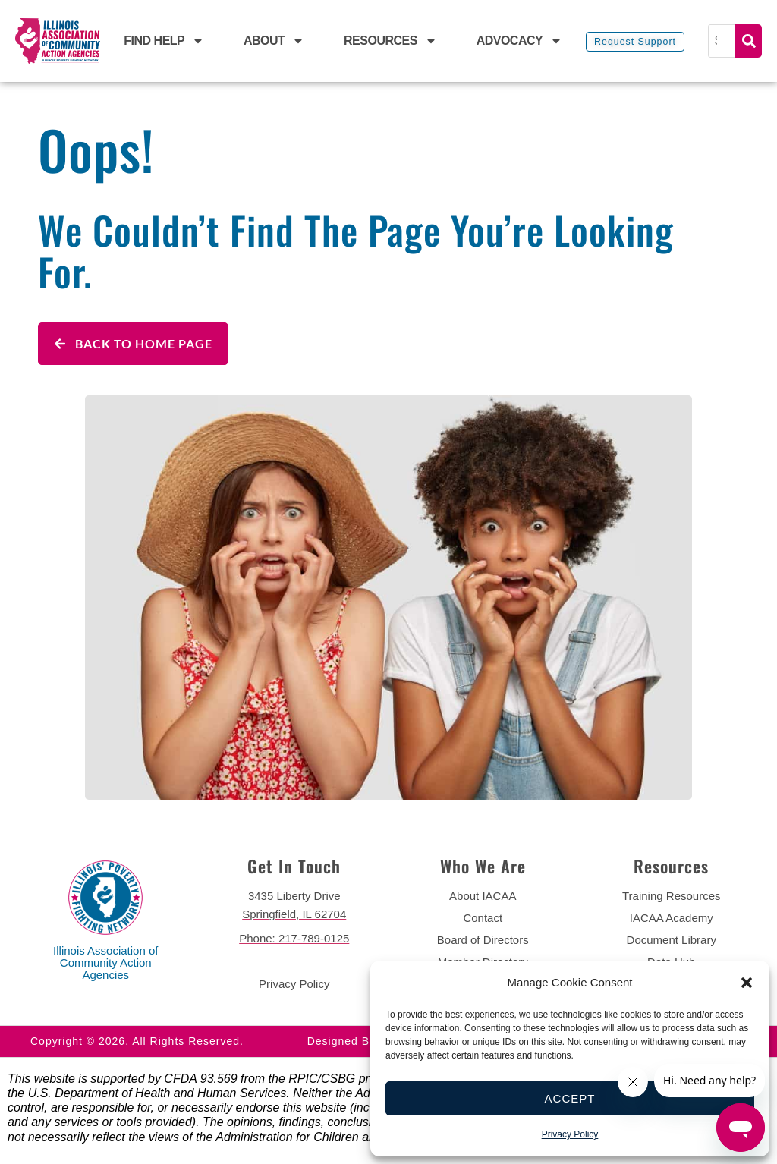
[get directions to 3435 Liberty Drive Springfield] (294, 905)
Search (748, 41)
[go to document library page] (671, 940)
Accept (570, 1098)
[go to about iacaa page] (482, 896)
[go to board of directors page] (482, 940)
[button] (746, 982)
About (274, 41)
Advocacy (520, 41)
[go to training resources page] (671, 896)
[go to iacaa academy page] (671, 918)
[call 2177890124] (294, 939)
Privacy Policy (570, 1134)
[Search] (723, 41)
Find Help (164, 41)
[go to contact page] (482, 918)
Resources (390, 41)
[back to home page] (57, 41)
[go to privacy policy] (294, 984)
